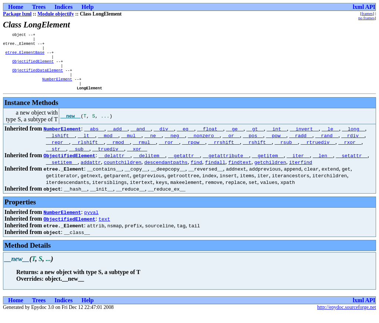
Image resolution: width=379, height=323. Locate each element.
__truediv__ (108, 158)
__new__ (70, 125)
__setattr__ (352, 165)
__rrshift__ (224, 151)
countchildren (122, 171)
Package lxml (17, 14)
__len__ (323, 165)
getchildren (270, 171)
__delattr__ (114, 165)
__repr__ (57, 151)
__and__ (141, 138)
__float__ (210, 138)
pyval (91, 221)
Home (15, 7)
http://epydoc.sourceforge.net (346, 317)
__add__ (117, 138)
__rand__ (326, 145)
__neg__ (175, 145)
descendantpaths (166, 171)
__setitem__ (62, 171)
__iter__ (297, 165)
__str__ (56, 158)
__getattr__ (184, 165)
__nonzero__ (203, 145)
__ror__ (169, 151)
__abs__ (94, 138)
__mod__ (108, 145)
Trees (39, 7)
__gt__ (255, 138)
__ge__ (235, 138)
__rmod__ (118, 151)
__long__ (353, 138)
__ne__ (153, 145)
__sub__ (79, 158)
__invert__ (304, 138)
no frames (366, 18)
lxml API (364, 7)
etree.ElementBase (24, 56)
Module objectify (55, 14)
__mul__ (131, 145)
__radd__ (300, 145)
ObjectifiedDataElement (37, 76)
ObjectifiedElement (33, 66)
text (104, 228)
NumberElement (57, 87)
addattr (91, 171)
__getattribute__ (226, 165)
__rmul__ (144, 151)
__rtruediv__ (318, 151)
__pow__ (276, 145)
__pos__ (253, 145)
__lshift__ (60, 145)
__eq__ (185, 138)
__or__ (231, 145)
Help (87, 7)
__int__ (276, 138)
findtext (239, 171)
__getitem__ (268, 165)
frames (367, 13)
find (196, 171)
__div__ (164, 138)
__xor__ (137, 158)
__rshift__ (257, 151)
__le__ (330, 138)
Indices (63, 7)
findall (215, 171)
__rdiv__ (352, 145)
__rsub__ (286, 151)
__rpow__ (193, 151)
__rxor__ (349, 151)
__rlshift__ (88, 151)
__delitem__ (149, 165)
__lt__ (86, 145)
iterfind (300, 171)
